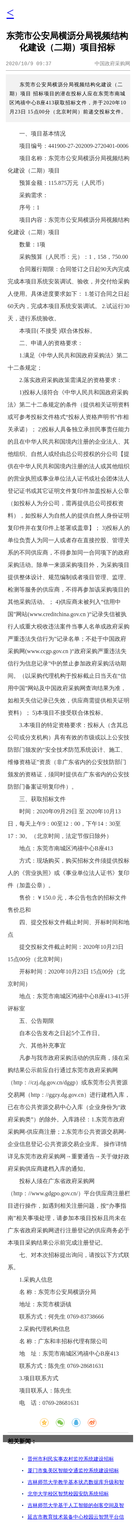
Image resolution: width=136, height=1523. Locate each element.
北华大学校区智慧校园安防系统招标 (68, 1494)
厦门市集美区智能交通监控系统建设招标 (73, 1470)
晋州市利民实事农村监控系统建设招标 (71, 1459)
